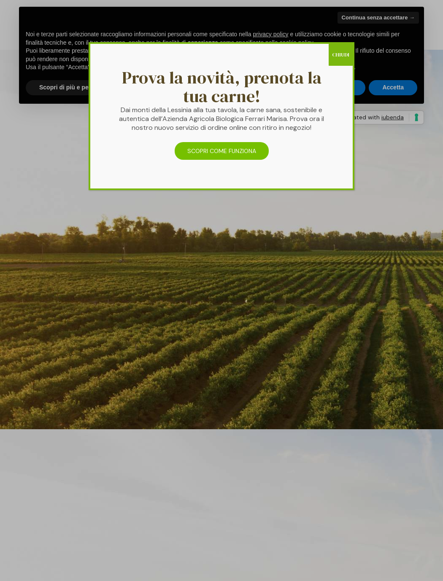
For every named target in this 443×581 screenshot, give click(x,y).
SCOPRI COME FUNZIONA (221, 151)
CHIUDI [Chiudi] (340, 54)
